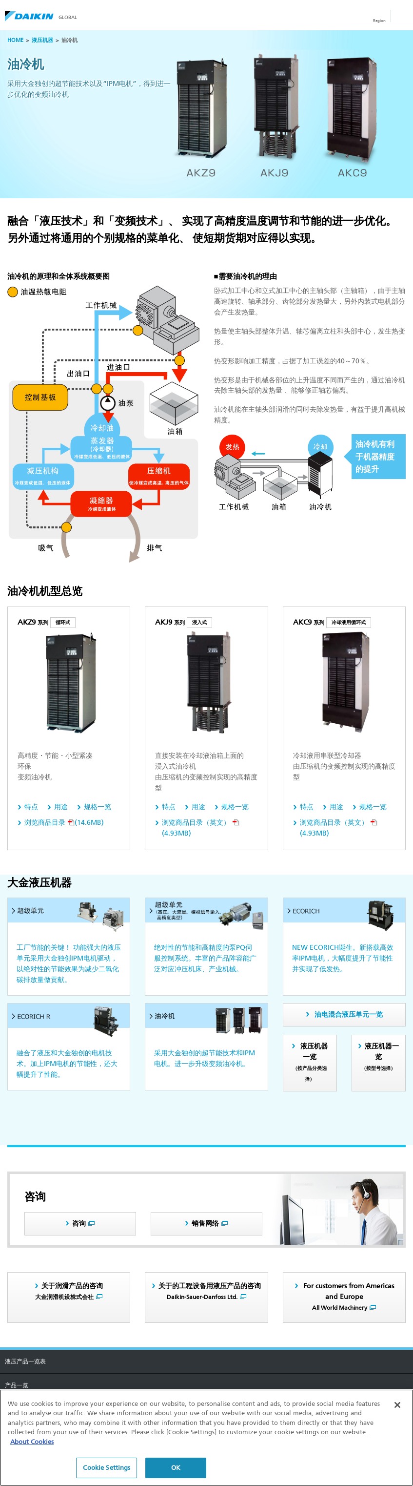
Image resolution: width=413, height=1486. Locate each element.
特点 (31, 807)
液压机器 (42, 40)
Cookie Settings (106, 1467)
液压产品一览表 (25, 1361)
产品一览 (16, 1385)
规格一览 (97, 807)
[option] (206, 114)
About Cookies (32, 1441)
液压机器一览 (310, 1062)
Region (379, 20)
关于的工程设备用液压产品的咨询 (209, 1291)
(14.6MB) (64, 822)
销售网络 (205, 1223)
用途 (61, 807)
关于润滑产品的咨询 (69, 1291)
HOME (15, 40)
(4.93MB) (200, 827)
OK (175, 1467)
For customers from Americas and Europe (347, 1296)
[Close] (397, 1405)
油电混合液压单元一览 (349, 1014)
